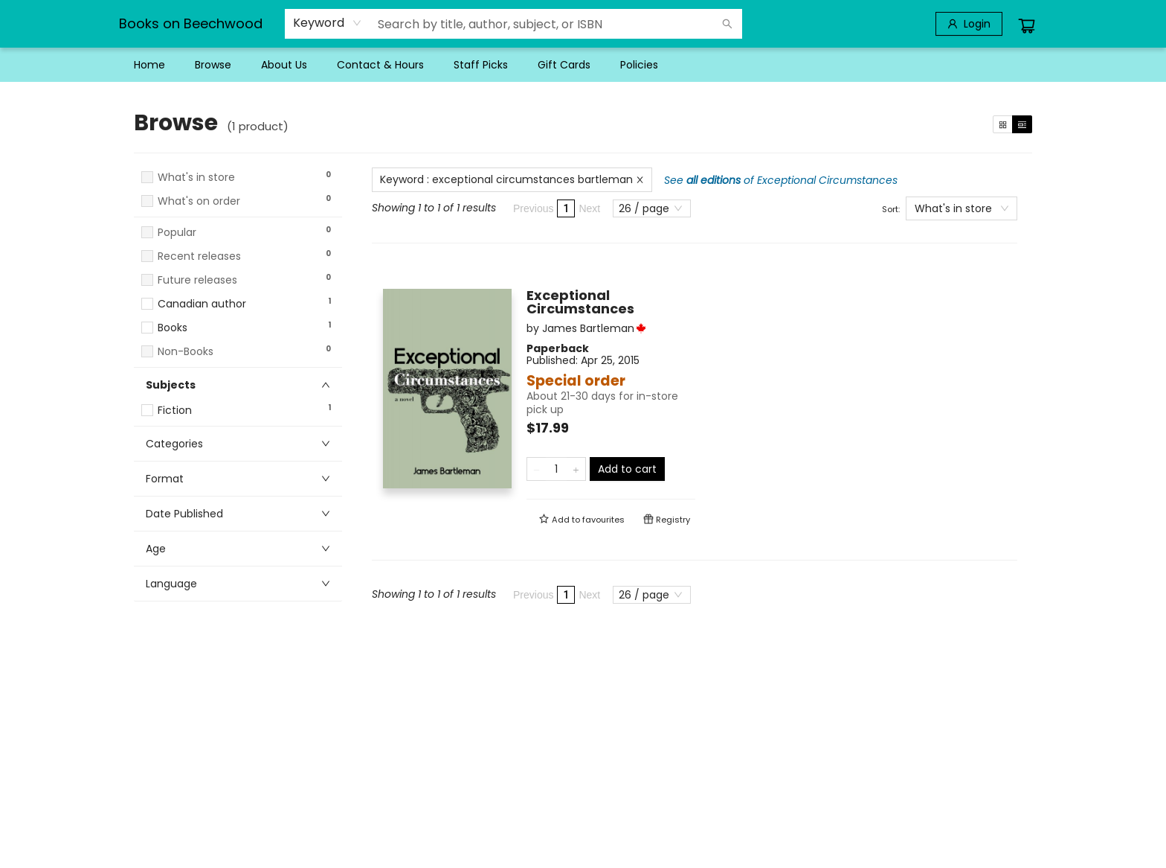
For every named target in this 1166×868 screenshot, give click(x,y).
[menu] (583, 65)
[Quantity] (556, 469)
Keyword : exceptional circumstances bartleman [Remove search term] (512, 179)
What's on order (199, 201)
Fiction (175, 410)
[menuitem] (149, 65)
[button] (238, 215)
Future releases (197, 280)
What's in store (196, 177)
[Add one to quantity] (576, 469)
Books (172, 328)
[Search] (727, 24)
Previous (533, 208)
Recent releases (199, 256)
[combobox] (327, 23)
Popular (177, 233)
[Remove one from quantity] (536, 469)
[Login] (968, 24)
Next (589, 208)
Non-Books (185, 352)
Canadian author (202, 304)
